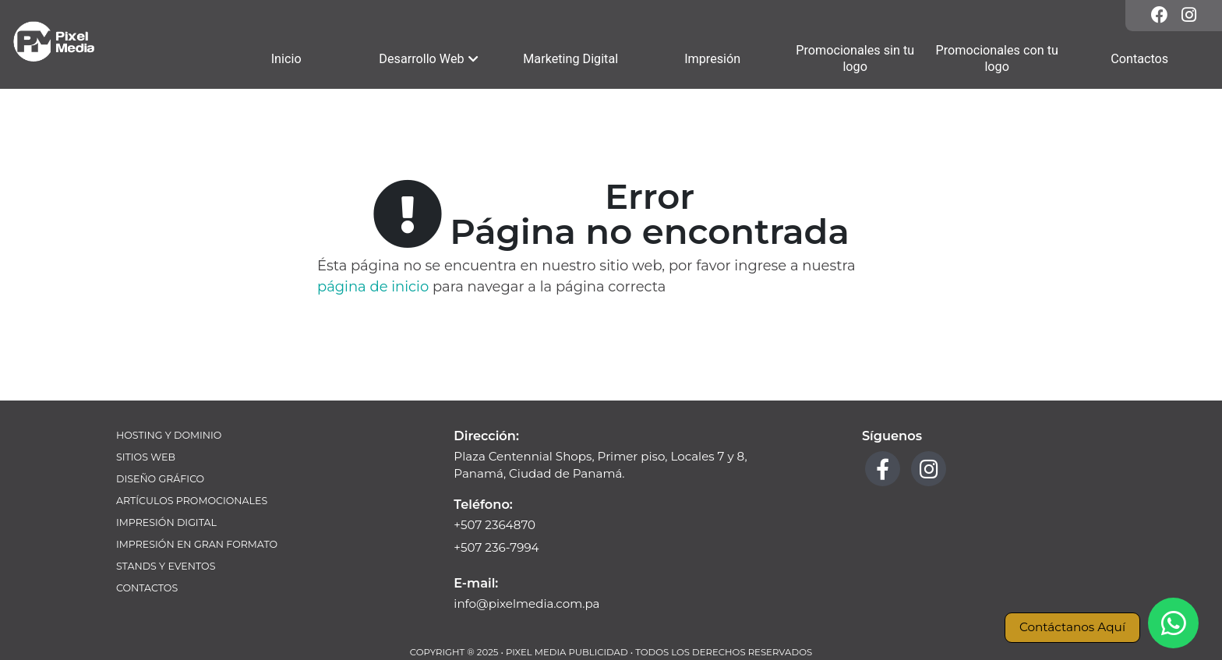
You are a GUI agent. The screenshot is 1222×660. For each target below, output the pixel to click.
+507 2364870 (494, 524)
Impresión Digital (166, 522)
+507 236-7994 (496, 547)
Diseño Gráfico (160, 479)
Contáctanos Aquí (1072, 626)
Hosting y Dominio (168, 435)
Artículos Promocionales (191, 500)
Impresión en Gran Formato (196, 544)
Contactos (147, 588)
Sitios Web (145, 457)
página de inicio (373, 286)
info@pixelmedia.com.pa (526, 603)
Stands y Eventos (165, 566)
